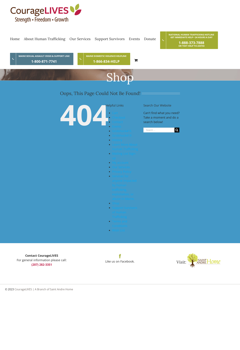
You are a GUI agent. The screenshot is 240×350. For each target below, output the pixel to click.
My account (120, 163)
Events (116, 126)
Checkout (118, 117)
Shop (115, 203)
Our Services (121, 167)
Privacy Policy (121, 172)
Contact (117, 122)
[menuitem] (17, 38)
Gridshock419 (121, 135)
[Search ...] (158, 130)
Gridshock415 (121, 131)
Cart (115, 113)
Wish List (118, 230)
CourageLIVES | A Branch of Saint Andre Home (44, 289)
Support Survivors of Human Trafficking (124, 212)
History (117, 140)
